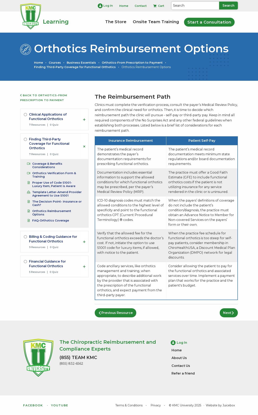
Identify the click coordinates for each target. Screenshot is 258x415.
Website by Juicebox (220, 405)
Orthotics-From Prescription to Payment (132, 62)
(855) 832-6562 (71, 363)
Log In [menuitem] (105, 5)
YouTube (59, 405)
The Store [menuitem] (115, 21)
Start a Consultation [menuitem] (209, 22)
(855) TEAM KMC (78, 357)
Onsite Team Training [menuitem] (156, 21)
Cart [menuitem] (158, 6)
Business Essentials (81, 62)
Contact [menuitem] (141, 6)
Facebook (33, 405)
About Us (179, 358)
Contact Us (181, 366)
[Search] (195, 5)
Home (38, 62)
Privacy (156, 405)
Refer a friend (183, 373)
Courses (55, 62)
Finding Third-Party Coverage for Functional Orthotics (75, 67)
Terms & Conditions (129, 405)
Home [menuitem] (123, 6)
